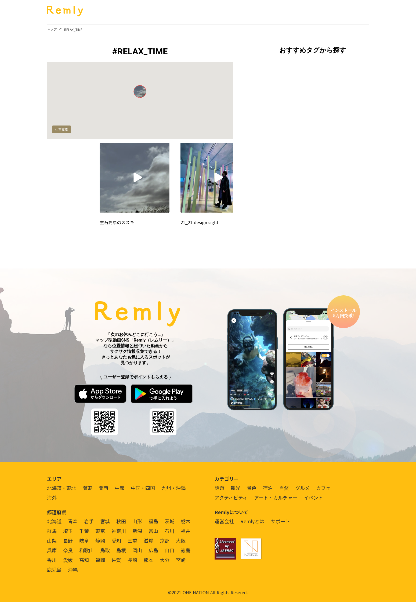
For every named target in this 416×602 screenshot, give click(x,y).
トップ (52, 29)
